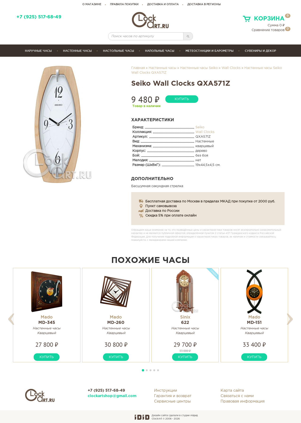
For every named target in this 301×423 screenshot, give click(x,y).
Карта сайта (232, 390)
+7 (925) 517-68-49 (38, 17)
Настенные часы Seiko (199, 68)
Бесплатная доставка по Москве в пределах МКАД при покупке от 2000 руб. (210, 201)
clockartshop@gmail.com (112, 396)
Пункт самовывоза (161, 206)
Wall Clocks (231, 68)
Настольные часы (118, 50)
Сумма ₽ (276, 25)
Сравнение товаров (268, 30)
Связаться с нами (237, 396)
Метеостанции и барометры (210, 50)
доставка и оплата (163, 4)
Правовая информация (243, 401)
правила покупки (124, 4)
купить (182, 99)
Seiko (199, 127)
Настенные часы (77, 50)
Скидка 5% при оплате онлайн (171, 215)
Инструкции (165, 390)
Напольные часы (159, 50)
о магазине (91, 4)
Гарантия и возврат (172, 396)
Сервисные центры (172, 401)
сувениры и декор (260, 50)
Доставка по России (162, 210)
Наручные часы (38, 50)
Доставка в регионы (204, 4)
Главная (138, 68)
